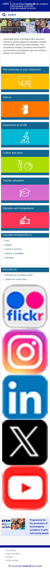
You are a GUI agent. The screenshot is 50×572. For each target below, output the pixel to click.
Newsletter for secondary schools (19, 275)
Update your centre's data (15, 279)
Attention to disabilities (14, 253)
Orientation (9, 258)
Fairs (7, 241)
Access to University (13, 249)
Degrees (8, 245)
